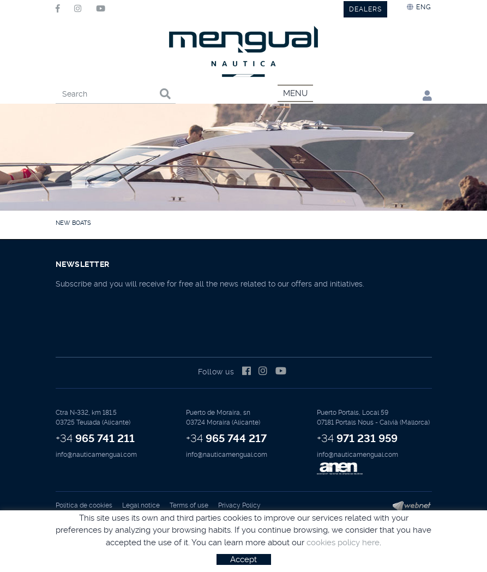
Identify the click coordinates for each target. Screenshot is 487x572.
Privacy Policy (239, 505)
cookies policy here (343, 542)
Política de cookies (84, 505)
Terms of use (189, 505)
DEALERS (365, 9)
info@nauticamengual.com (96, 454)
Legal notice (141, 505)
